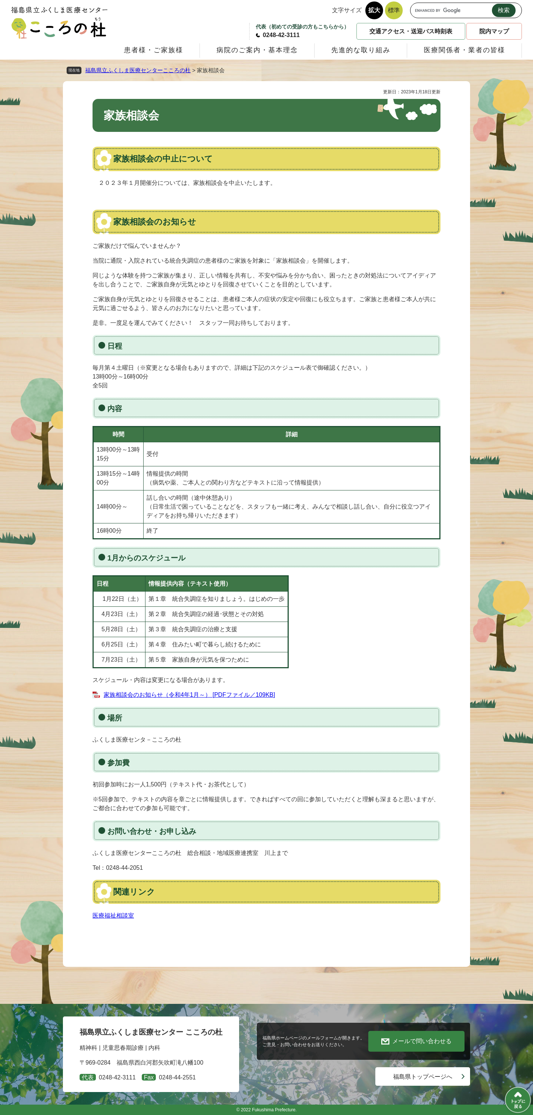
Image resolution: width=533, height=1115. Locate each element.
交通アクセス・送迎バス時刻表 (410, 31)
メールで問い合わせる (422, 1041)
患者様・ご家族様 (153, 50)
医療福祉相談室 (113, 915)
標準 (394, 10)
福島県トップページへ (422, 1077)
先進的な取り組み (360, 50)
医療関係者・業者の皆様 (464, 50)
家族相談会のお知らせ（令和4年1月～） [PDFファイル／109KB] (189, 695)
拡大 (374, 10)
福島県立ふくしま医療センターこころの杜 (138, 70)
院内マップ (494, 31)
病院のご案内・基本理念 (257, 50)
